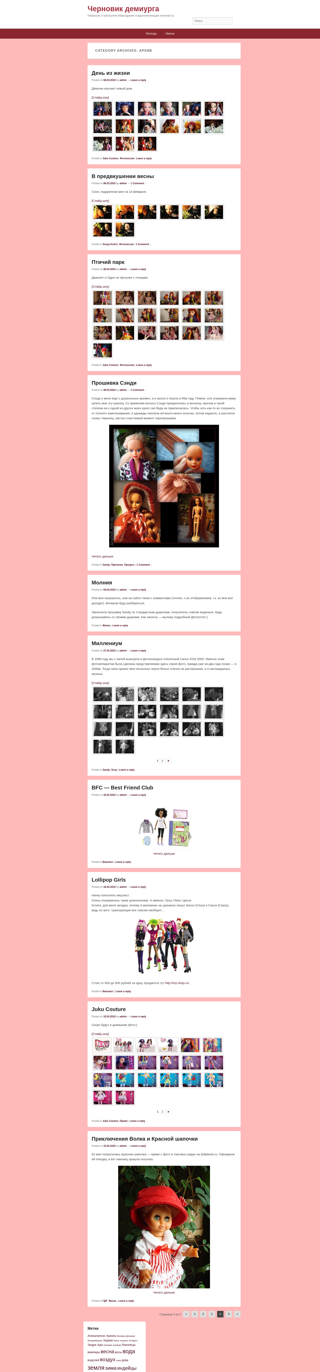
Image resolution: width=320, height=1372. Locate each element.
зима (111, 1368)
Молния (102, 583)
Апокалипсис (97, 1335)
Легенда (151, 33)
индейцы (127, 1368)
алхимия (107, 1345)
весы (118, 1352)
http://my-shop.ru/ (177, 983)
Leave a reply (138, 80)
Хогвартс (133, 1340)
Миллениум (107, 643)
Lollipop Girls (109, 880)
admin (123, 80)
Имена (170, 33)
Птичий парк (108, 262)
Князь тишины (121, 1340)
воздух (107, 1359)
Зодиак (108, 1340)
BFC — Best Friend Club (122, 788)
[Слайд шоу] (100, 97)
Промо (124, 1121)
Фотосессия (127, 158)
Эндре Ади (95, 1344)
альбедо (117, 1345)
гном (118, 1360)
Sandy (106, 564)
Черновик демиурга (123, 8)
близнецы (129, 1344)
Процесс (129, 564)
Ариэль (111, 1335)
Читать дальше (102, 556)
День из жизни (111, 73)
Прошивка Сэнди (114, 383)
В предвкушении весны (123, 176)
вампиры (94, 1352)
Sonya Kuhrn (110, 244)
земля (96, 1367)
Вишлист (107, 862)
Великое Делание (126, 1336)
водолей (93, 1360)
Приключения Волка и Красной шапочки (145, 1139)
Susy (114, 769)
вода (128, 1351)
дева (125, 1360)
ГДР (104, 1300)
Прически (117, 564)
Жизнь (106, 625)
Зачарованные (95, 1340)
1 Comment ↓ (138, 183)
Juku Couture (110, 158)
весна (107, 1351)
